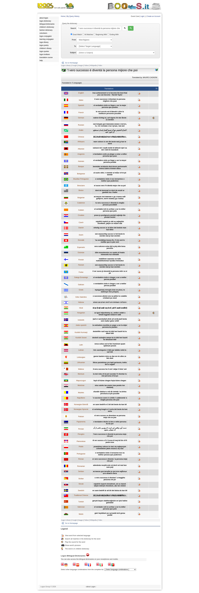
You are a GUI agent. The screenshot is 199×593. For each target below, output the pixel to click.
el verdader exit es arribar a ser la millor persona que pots (109, 508)
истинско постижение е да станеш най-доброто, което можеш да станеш (110, 198)
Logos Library (66, 65)
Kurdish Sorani (81, 338)
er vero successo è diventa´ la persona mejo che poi (109, 460)
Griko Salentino (81, 297)
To (75, 46)
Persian (81, 429)
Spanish (81, 105)
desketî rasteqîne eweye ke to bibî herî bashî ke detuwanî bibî (109, 339)
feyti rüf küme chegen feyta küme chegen (110, 381)
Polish (81, 447)
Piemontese (81, 441)
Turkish (81, 502)
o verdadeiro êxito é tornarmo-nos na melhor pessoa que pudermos (110, 454)
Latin (81, 345)
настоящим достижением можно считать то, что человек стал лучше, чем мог (110, 125)
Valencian (81, 507)
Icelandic (81, 320)
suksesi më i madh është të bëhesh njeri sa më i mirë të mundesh (110, 149)
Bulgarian (81, 198)
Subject (73, 53)
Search (73, 28)
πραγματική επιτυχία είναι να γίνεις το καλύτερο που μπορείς (110, 291)
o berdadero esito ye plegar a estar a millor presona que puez (110, 155)
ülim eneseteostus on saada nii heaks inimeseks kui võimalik (110, 253)
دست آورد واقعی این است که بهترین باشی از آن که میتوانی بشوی (109, 429)
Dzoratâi (81, 240)
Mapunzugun (81, 381)
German (81, 118)
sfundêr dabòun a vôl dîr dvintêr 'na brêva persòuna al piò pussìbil (109, 393)
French (81, 113)
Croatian (81, 215)
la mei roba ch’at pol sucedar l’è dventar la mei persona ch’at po (110, 375)
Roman (81, 459)
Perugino (81, 434)
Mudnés (81, 393)
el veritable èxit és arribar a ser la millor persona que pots (109, 210)
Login (142, 16)
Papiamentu (81, 422)
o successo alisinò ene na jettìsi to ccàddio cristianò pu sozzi (110, 297)
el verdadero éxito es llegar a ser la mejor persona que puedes (110, 106)
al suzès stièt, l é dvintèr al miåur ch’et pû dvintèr (109, 174)
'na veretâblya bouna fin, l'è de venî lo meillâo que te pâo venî (110, 241)
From (74, 40)
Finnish (81, 260)
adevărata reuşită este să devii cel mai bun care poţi (110, 466)
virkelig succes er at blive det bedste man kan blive (109, 229)
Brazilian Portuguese (81, 179)
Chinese (81, 137)
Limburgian (81, 357)
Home (63, 16)
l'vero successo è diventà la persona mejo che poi (109, 435)
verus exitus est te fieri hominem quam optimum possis (110, 345)
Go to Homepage (71, 63)
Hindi (81, 308)
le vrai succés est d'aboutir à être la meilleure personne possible (110, 112)
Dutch (81, 235)
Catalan (81, 210)
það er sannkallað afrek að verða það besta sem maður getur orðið (110, 320)
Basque (81, 167)
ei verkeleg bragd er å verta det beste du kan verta (109, 410)
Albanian (81, 149)
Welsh (81, 514)
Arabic (81, 130)
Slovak (80, 484)
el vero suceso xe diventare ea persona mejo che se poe (109, 416)
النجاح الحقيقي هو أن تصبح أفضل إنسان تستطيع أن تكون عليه (109, 131)
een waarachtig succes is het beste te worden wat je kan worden (110, 235)
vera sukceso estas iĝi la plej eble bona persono (109, 247)
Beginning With (100, 34)
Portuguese (81, 454)
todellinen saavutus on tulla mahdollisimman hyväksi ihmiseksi (110, 260)
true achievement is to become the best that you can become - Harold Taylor (110, 94)
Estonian (81, 253)
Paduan (81, 416)
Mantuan (81, 374)
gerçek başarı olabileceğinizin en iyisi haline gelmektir (109, 502)
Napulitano (81, 398)
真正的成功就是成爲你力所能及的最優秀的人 (109, 495)
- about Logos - (90, 587)
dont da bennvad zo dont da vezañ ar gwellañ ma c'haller (109, 191)
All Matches (88, 34)
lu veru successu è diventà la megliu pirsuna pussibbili (109, 204)
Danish (81, 228)
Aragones (81, 154)
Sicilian (81, 479)
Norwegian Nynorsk (81, 409)
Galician (81, 285)
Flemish (81, 265)
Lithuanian (81, 362)
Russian (81, 125)
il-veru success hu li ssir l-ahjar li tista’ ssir (110, 369)
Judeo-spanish (81, 325)
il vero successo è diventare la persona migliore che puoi (109, 100)
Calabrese (81, 203)
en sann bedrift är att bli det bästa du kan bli (109, 490)
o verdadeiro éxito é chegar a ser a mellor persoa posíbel (109, 285)
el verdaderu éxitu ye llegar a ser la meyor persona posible (109, 161)
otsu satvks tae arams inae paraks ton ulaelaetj (110, 386)
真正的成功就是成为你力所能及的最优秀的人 (109, 137)
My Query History (73, 16)
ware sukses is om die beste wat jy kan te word (110, 143)
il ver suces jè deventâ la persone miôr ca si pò (110, 272)
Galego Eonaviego (81, 277)
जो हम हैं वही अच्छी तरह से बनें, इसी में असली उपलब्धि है (110, 308)
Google (74, 65)
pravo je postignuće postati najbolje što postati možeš (109, 216)
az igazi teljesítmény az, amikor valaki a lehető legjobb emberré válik (109, 314)
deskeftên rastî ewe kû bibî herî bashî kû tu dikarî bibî (110, 332)
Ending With (113, 34)
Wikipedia (93, 65)
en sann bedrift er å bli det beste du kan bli (110, 404)
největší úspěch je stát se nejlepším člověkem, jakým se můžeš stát (110, 222)
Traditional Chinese (81, 495)
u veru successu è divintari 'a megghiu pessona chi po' (110, 479)
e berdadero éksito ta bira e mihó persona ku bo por (109, 423)
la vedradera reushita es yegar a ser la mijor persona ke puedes (110, 326)
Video (100, 65)
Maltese (81, 369)
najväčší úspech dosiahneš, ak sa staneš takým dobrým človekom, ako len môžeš (110, 485)
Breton (81, 190)
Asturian (81, 161)
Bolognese (81, 174)
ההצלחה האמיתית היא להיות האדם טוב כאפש (109, 302)
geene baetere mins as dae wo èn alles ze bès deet (110, 357)
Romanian (81, 466)
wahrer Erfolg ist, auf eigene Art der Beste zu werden (109, 119)
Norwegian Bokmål (81, 404)
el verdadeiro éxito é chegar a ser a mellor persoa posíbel (109, 278)
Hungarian (81, 313)
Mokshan (81, 385)
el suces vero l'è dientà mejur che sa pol (110, 186)
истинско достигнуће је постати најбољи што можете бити (110, 472)
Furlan (81, 272)
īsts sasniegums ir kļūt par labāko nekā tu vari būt (109, 351)
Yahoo (86, 65)
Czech (81, 222)
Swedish (81, 490)
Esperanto (81, 247)
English (81, 93)
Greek (81, 290)
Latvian (81, 350)
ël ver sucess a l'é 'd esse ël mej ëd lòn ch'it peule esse (110, 441)
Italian (81, 100)
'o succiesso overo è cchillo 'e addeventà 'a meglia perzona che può (110, 399)
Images (80, 65)
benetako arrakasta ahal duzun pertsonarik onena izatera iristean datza (110, 167)
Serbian (81, 471)
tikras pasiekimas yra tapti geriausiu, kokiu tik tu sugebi (110, 363)
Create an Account (153, 16)
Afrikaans (81, 142)
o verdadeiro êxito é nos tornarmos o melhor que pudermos (109, 180)
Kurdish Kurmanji (81, 332)
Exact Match (76, 34)
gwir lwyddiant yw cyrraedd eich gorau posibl (110, 514)
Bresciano (81, 186)
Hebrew (81, 302)
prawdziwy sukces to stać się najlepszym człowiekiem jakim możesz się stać (110, 448)
